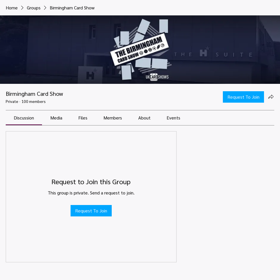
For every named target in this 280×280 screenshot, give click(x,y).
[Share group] (270, 96)
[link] (24, 118)
